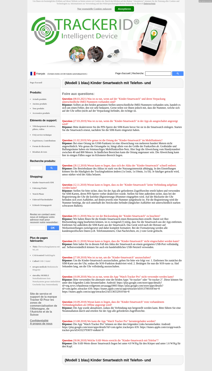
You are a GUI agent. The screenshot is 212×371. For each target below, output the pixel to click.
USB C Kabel (41, 261)
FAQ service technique (42, 135)
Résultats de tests (39, 152)
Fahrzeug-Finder (39, 188)
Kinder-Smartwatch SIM (43, 182)
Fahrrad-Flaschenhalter (42, 199)
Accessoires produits (41, 113)
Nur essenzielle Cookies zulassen (94, 8)
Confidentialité (39, 320)
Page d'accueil (122, 73)
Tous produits (38, 108)
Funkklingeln (43, 255)
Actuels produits (39, 99)
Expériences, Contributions (44, 141)
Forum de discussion (41, 146)
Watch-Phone (38, 194)
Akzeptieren (124, 8)
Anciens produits (39, 104)
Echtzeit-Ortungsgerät (42, 205)
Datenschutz (149, 3)
